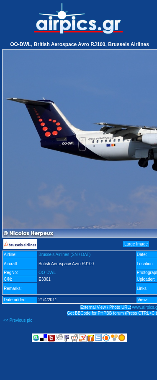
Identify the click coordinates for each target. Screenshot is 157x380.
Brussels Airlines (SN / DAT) (64, 254)
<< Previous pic (17, 320)
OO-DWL (47, 272)
